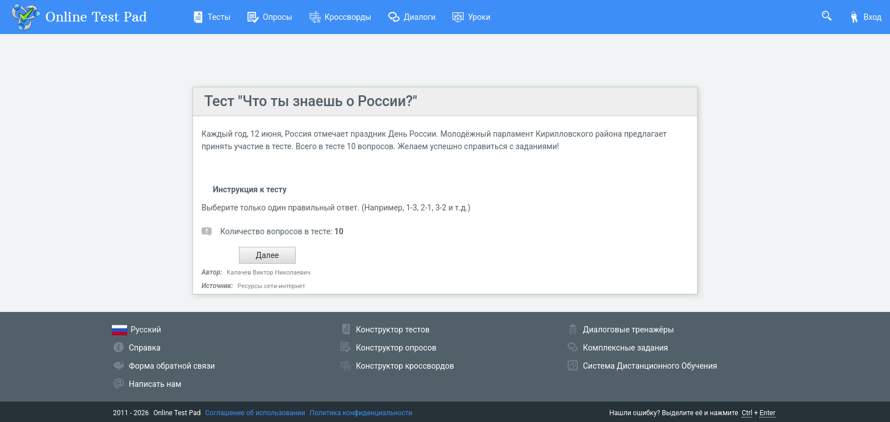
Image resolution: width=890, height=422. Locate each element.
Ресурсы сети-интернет (271, 286)
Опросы (269, 17)
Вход (865, 17)
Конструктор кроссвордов (405, 365)
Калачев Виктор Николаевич (268, 272)
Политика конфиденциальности (361, 413)
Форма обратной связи (172, 365)
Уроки (471, 17)
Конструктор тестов (393, 329)
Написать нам (155, 384)
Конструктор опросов (396, 347)
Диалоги (411, 17)
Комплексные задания (625, 347)
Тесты (211, 17)
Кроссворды (340, 17)
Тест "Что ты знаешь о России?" (310, 101)
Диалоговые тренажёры (628, 329)
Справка (145, 347)
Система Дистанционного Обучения (650, 365)
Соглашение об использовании (255, 413)
